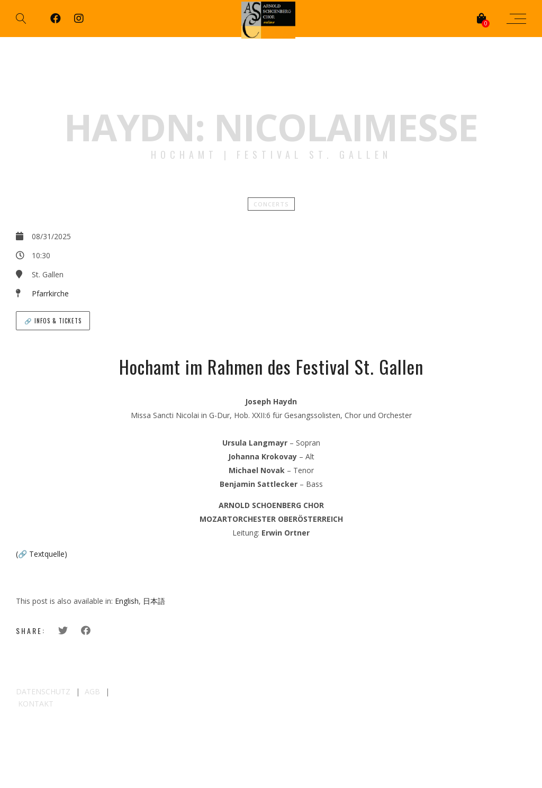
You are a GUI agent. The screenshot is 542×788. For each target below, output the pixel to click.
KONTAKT (35, 704)
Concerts (271, 204)
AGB (92, 691)
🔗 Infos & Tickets (53, 320)
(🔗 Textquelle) (41, 554)
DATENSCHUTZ (43, 691)
